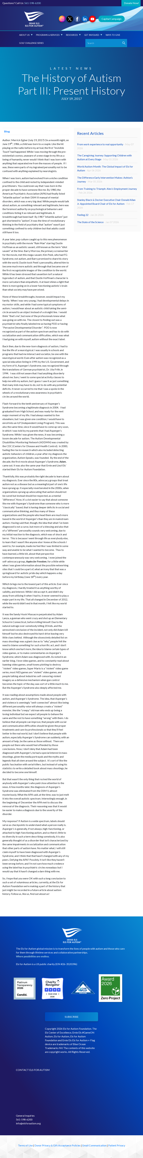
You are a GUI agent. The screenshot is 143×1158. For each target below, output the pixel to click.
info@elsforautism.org (28, 1123)
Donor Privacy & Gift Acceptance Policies (57, 1145)
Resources (73, 35)
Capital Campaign (111, 18)
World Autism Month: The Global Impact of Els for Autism (105, 168)
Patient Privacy (116, 1145)
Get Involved (93, 35)
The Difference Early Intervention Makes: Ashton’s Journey (105, 179)
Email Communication (94, 1145)
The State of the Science (98, 222)
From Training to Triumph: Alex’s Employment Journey (107, 190)
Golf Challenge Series (31, 43)
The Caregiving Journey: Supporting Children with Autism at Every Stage (104, 157)
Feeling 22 (90, 214)
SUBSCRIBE (71, 1016)
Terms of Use (25, 1145)
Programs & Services (49, 35)
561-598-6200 (32, 3)
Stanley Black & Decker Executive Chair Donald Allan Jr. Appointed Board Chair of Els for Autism (106, 203)
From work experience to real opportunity (105, 146)
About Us (26, 35)
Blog (6, 131)
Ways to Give (113, 35)
